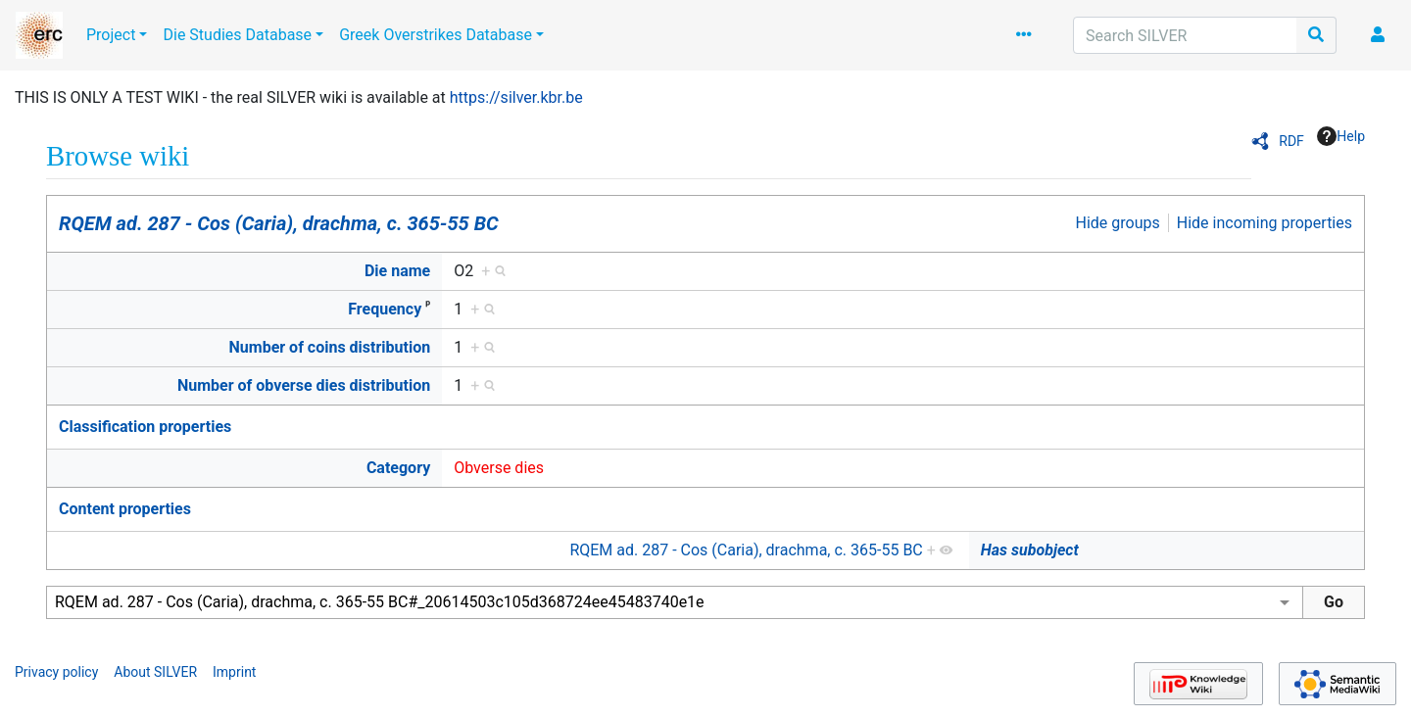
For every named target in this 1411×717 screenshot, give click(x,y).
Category (398, 467)
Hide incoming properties (1264, 223)
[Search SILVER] (1185, 35)
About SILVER (155, 672)
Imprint (234, 672)
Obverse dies (499, 467)
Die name (397, 271)
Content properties (125, 509)
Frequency (384, 309)
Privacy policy (56, 672)
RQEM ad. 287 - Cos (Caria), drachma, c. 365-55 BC (279, 223)
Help (1341, 136)
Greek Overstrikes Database (435, 34)
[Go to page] (1316, 35)
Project (110, 34)
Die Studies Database (237, 34)
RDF (1291, 141)
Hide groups (1118, 223)
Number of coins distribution (330, 347)
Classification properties (145, 426)
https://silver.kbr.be (516, 97)
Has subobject (1030, 550)
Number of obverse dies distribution (303, 385)
